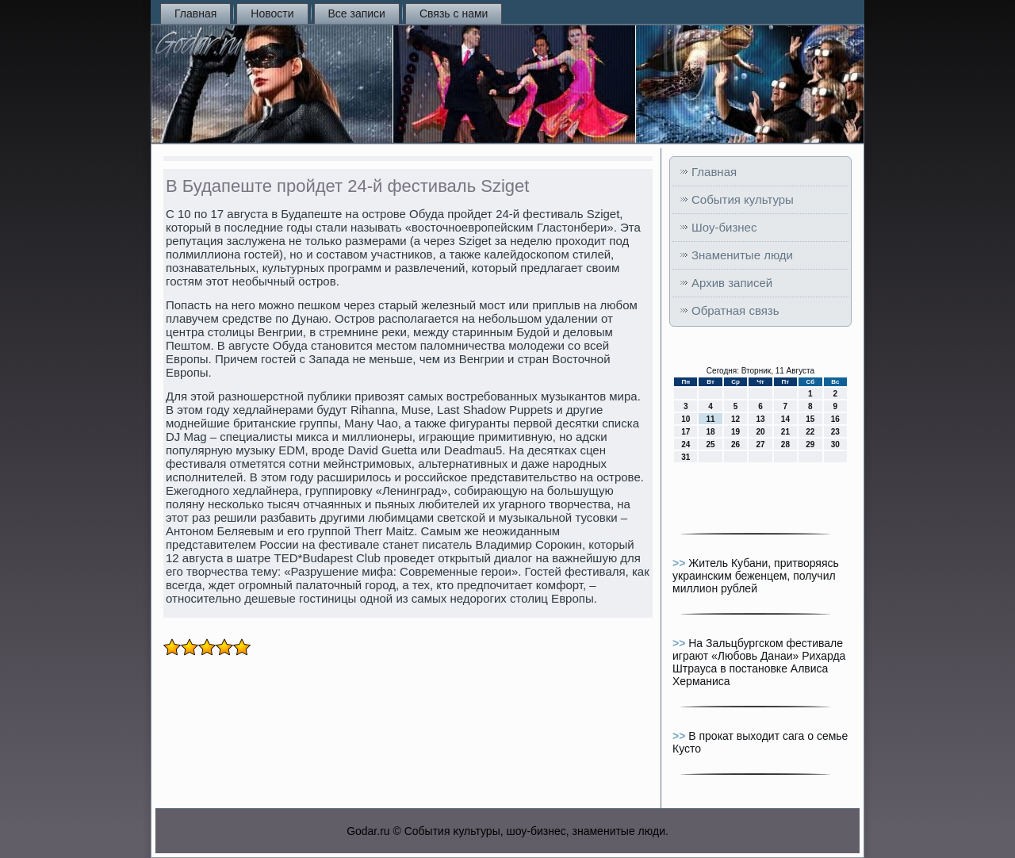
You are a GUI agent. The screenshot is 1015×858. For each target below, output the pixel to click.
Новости (272, 13)
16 (835, 419)
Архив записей (731, 282)
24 (685, 444)
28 (785, 444)
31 (685, 457)
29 (810, 444)
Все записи (356, 13)
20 (760, 431)
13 (760, 419)
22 (810, 431)
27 (760, 444)
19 (735, 431)
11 (711, 419)
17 (685, 431)
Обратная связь (735, 310)
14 (785, 419)
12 (735, 419)
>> (680, 563)
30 (835, 444)
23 (835, 431)
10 (685, 419)
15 (810, 419)
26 (735, 444)
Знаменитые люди (742, 255)
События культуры (742, 199)
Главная (195, 13)
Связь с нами (453, 13)
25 (711, 444)
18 (711, 431)
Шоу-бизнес (723, 227)
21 (785, 431)
